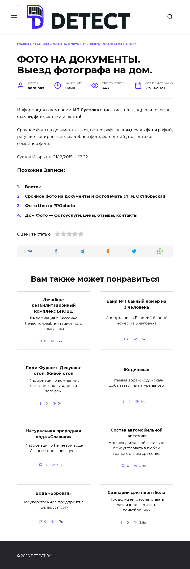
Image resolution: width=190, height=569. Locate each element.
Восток (33, 187)
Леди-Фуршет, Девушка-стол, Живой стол (53, 369)
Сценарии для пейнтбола (136, 490)
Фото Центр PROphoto (50, 205)
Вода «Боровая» (53, 491)
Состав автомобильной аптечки (137, 431)
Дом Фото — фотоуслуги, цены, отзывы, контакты (81, 215)
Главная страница (33, 44)
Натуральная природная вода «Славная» (53, 432)
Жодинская (136, 368)
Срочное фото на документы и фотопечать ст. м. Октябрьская (95, 196)
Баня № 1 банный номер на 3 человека (136, 304)
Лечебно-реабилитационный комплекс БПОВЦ (54, 305)
